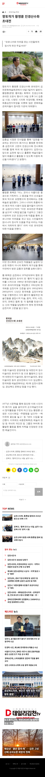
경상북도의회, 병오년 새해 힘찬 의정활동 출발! (21, 455)
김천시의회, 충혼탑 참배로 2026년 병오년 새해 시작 (21, 451)
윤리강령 (23, 764)
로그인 (41, 3)
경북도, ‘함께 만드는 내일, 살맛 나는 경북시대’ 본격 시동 (21, 458)
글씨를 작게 (28, 31)
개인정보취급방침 (34, 764)
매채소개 (15, 764)
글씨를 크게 (32, 31)
